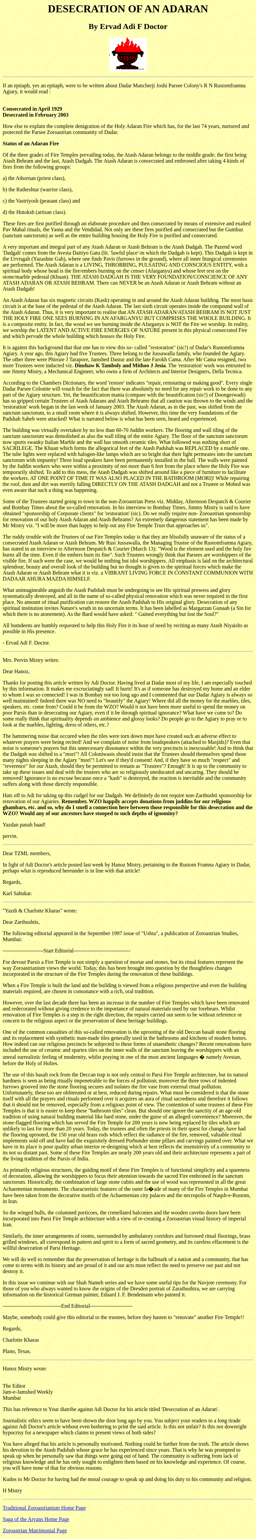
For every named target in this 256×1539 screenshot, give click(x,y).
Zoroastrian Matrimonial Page (35, 1530)
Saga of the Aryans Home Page (36, 1519)
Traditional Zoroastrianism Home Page (44, 1508)
